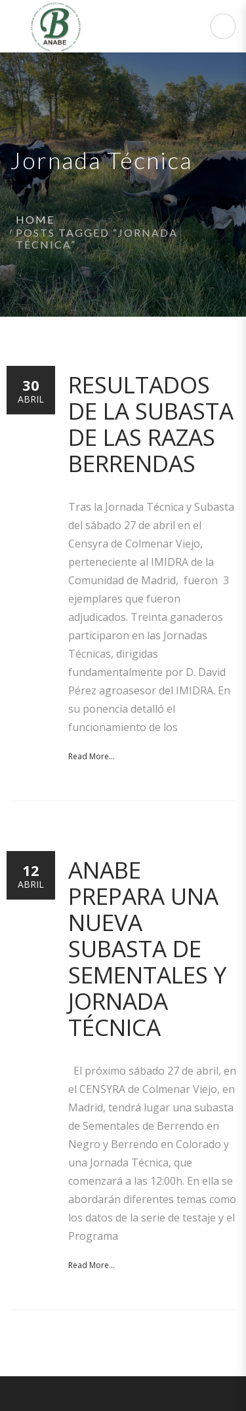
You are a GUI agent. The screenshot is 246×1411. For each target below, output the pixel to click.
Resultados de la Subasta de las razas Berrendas (151, 424)
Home (35, 219)
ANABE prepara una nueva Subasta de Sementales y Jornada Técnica (147, 948)
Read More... (91, 756)
